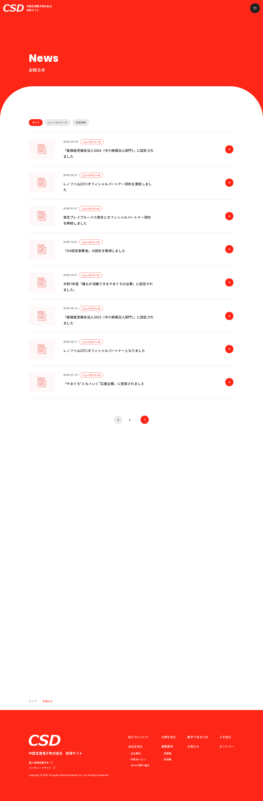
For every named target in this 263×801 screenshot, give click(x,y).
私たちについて (138, 737)
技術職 (167, 759)
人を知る (225, 737)
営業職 (167, 753)
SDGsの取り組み (140, 765)
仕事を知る (168, 737)
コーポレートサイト (42, 767)
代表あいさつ (138, 759)
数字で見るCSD (197, 737)
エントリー (226, 746)
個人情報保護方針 (41, 762)
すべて (35, 122)
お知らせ (193, 746)
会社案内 (136, 753)
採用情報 (81, 122)
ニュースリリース (57, 122)
